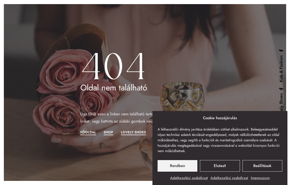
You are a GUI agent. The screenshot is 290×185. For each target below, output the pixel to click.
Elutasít (220, 166)
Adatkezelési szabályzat (189, 177)
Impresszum (260, 177)
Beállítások (262, 166)
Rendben (177, 166)
